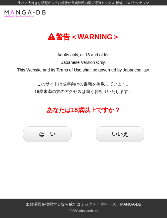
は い (47, 134)
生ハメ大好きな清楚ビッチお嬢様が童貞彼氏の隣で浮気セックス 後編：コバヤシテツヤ (83, 3)
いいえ (120, 134)
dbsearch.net (89, 211)
